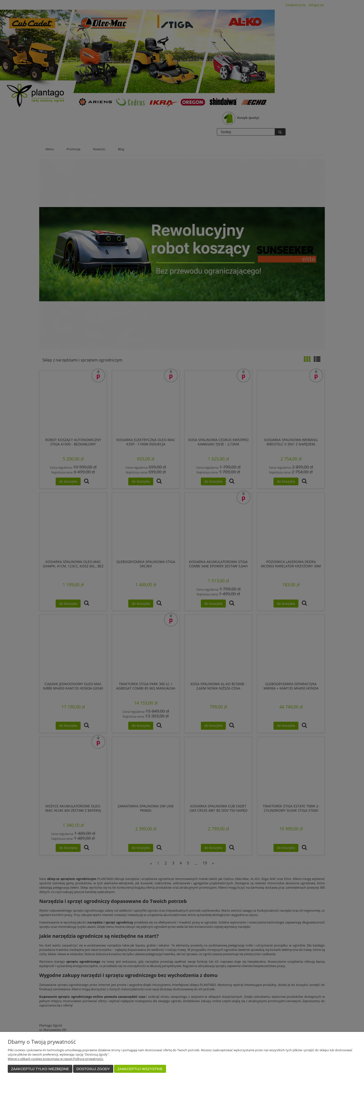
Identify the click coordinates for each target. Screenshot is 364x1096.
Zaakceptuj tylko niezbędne (40, 1069)
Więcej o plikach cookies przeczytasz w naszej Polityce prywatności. (56, 1059)
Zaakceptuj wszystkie (140, 1069)
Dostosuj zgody (93, 1069)
